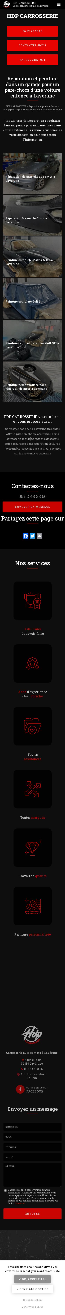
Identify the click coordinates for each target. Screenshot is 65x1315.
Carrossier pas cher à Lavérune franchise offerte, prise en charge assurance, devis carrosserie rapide (32, 433)
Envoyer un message (32, 506)
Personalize (32, 1299)
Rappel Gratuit (32, 59)
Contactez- (32, 45)
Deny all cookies (32, 1289)
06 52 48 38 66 (32, 31)
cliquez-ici (20, 1203)
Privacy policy (33, 1306)
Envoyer (32, 1213)
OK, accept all (32, 1279)
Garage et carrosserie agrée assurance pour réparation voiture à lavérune (32, 443)
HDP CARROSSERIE (32, 4)
